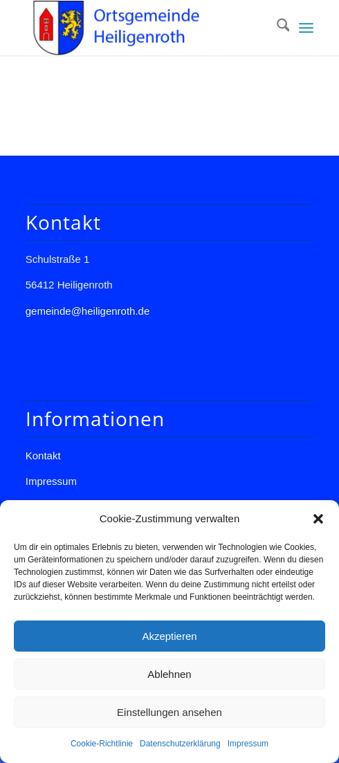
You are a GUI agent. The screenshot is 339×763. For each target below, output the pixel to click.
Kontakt (43, 455)
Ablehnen (169, 674)
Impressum (248, 743)
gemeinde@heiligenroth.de (88, 311)
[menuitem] (276, 27)
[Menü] (306, 27)
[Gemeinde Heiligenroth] (141, 27)
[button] (318, 519)
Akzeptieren (169, 636)
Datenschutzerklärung (180, 743)
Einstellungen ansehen (169, 712)
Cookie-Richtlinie (102, 743)
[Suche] (276, 27)
